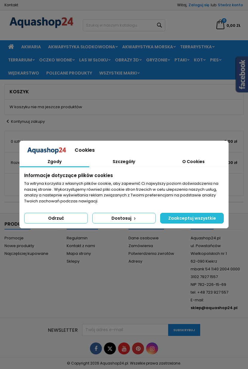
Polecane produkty (69, 73)
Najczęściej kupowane (26, 253)
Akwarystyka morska (147, 47)
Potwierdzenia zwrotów (151, 253)
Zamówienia (140, 246)
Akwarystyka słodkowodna (81, 47)
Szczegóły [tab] (124, 162)
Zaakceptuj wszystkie (192, 218)
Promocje (14, 238)
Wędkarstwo (23, 73)
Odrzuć (56, 218)
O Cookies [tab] (193, 162)
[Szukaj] (124, 25)
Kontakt (11, 4)
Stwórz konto (230, 4)
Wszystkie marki (118, 73)
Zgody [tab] (55, 162)
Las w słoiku (93, 60)
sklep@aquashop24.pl (214, 308)
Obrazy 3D (127, 60)
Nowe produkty (19, 246)
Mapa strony (79, 253)
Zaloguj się (199, 4)
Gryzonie (156, 60)
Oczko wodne (55, 60)
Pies (214, 60)
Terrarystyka (196, 47)
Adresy (135, 261)
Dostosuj (124, 218)
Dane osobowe (143, 238)
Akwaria (31, 47)
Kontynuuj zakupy (24, 121)
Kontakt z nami (81, 246)
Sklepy (73, 261)
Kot (198, 60)
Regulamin (77, 238)
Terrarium (20, 60)
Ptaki (180, 60)
